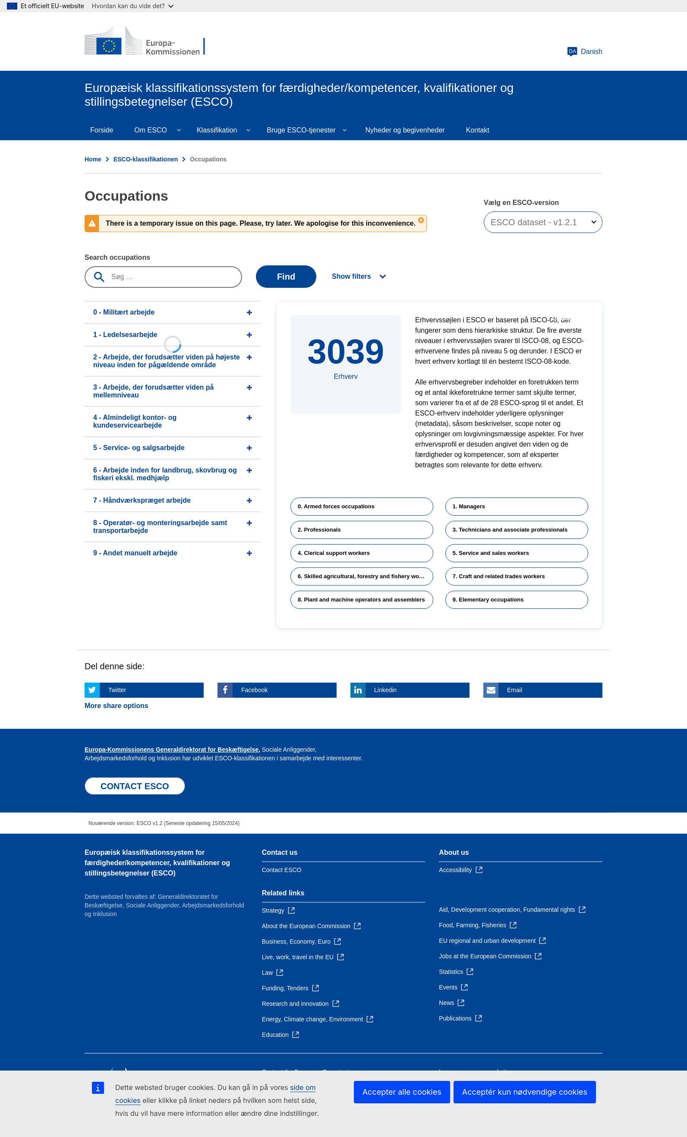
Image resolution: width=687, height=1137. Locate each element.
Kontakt (477, 130)
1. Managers (469, 506)
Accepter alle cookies (401, 1091)
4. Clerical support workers (334, 553)
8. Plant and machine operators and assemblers (361, 599)
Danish (584, 52)
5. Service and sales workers (491, 553)
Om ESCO (150, 130)
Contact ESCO (282, 869)
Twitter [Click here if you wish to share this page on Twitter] (117, 690)
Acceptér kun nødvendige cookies (524, 1091)
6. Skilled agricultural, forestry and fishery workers (365, 576)
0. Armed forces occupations (336, 506)
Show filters (351, 276)
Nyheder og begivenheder (404, 130)
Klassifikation (217, 130)
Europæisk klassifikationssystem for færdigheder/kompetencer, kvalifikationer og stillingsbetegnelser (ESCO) (157, 863)
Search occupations (117, 257)
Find (286, 276)
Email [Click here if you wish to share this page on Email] (514, 690)
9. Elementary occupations (488, 599)
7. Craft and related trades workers (499, 576)
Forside (101, 130)
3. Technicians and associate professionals (510, 529)
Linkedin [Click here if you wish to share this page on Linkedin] (385, 690)
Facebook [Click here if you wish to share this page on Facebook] (254, 690)
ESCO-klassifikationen (145, 159)
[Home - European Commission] (147, 41)
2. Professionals (319, 529)
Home (93, 159)
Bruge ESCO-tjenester (301, 130)
